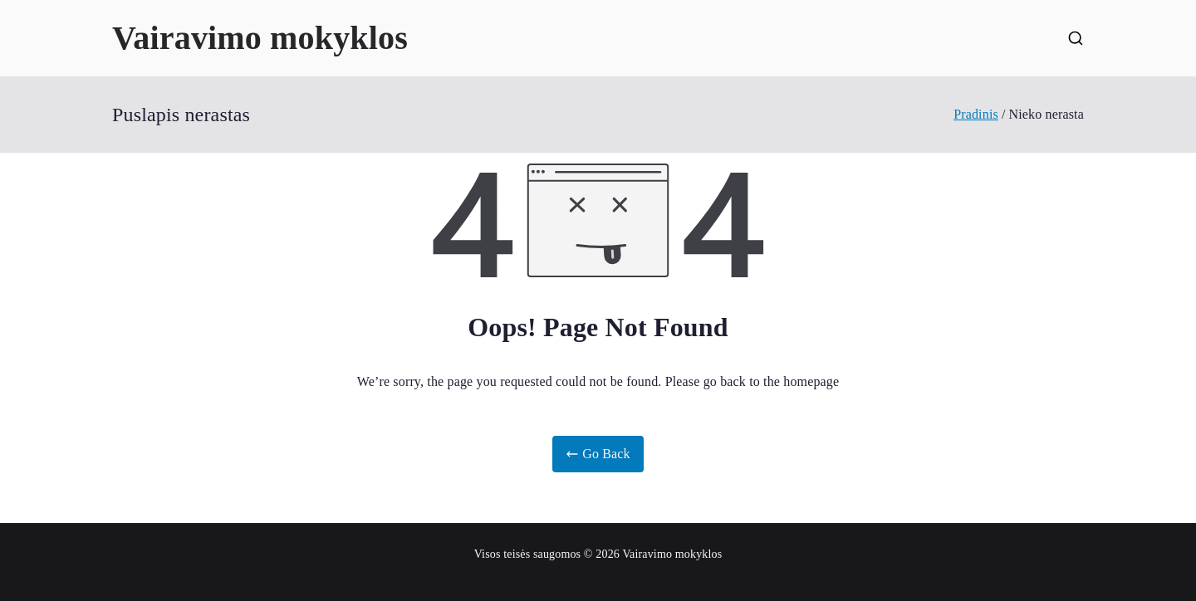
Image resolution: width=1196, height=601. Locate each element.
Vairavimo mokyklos (260, 37)
